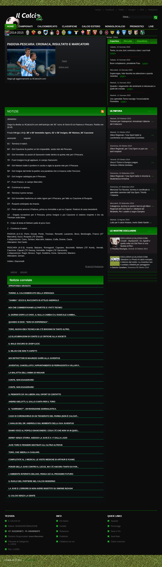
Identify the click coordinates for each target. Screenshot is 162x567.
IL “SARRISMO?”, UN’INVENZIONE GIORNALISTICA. (33, 409)
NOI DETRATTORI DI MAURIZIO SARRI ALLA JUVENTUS (34, 358)
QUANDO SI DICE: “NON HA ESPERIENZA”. (29, 322)
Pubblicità (64, 536)
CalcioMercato (47, 26)
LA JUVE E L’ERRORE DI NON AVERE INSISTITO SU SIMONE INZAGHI (41, 488)
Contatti (63, 526)
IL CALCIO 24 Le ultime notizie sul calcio (24, 20)
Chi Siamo (64, 521)
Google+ (132, 10)
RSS (142, 10)
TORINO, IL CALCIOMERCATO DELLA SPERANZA (31, 293)
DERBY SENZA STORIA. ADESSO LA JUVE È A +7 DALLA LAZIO (38, 438)
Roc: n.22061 (14, 549)
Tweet (64, 61)
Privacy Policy (30, 560)
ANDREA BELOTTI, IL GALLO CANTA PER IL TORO (32, 402)
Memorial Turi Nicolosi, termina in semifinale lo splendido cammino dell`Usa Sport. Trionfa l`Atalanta (130, 192)
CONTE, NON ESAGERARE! (21, 380)
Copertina (114, 41)
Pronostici (137, 26)
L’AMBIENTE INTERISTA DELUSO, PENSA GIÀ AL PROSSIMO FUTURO (41, 474)
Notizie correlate (21, 280)
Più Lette (128, 41)
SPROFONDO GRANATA (20, 286)
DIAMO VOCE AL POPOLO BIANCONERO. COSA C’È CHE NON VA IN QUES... (44, 431)
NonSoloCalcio (115, 26)
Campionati (26, 26)
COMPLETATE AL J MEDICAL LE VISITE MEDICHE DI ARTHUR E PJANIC (42, 459)
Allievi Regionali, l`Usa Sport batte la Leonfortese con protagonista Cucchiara (127, 136)
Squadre (114, 521)
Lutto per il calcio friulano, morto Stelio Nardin (129, 222)
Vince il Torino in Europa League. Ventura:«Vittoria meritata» (124, 163)
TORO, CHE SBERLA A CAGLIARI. (24, 452)
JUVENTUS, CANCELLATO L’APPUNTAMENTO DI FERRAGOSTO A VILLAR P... (44, 365)
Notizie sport (63, 67)
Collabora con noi (67, 541)
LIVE (151, 26)
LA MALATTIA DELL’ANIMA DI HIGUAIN (26, 373)
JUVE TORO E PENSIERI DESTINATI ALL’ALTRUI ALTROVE (36, 445)
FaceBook (109, 10)
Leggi (112, 53)
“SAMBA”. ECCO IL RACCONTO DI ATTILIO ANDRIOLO (34, 300)
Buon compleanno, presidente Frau (125, 63)
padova (14, 272)
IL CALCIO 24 (14, 521)
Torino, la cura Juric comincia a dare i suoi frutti (130, 50)
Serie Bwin (115, 536)
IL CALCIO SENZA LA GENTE (22, 496)
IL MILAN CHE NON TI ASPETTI (23, 351)
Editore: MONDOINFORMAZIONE (23, 526)
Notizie (98, 10)
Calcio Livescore (118, 541)
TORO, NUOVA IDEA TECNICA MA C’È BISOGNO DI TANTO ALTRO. (39, 329)
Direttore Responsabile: (25, 536)
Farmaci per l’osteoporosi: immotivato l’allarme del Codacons (130, 122)
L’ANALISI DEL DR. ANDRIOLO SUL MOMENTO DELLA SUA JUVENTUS (41, 423)
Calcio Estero (91, 26)
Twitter (121, 10)
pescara (23, 272)
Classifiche (142, 41)
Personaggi (116, 526)
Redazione (153, 10)
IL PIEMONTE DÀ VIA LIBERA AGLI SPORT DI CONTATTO (35, 394)
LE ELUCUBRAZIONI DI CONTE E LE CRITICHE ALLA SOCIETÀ (37, 336)
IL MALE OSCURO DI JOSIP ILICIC (24, 344)
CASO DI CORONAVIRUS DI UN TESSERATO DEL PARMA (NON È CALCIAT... (43, 416)
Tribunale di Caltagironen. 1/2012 (18, 542)
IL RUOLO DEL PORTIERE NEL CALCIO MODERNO (32, 481)
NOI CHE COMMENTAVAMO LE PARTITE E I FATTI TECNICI (35, 307)
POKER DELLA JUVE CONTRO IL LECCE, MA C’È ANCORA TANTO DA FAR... (44, 467)
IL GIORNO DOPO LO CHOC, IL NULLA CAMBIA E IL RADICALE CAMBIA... (42, 315)
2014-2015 (17, 32)
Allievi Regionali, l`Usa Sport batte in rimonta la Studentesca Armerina (130, 177)
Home (10, 26)
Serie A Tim (116, 531)
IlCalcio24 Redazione (94, 266)
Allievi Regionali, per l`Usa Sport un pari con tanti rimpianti (129, 150)
